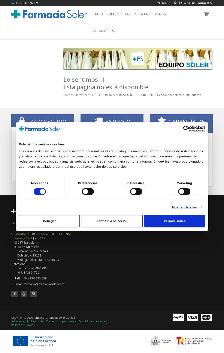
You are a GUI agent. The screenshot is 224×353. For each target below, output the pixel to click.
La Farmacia (103, 31)
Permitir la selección (112, 221)
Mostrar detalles (184, 207)
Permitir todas (174, 221)
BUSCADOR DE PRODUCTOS (139, 95)
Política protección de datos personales (51, 321)
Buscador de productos (193, 3)
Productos (119, 14)
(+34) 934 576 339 (27, 3)
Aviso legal (17, 321)
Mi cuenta (163, 3)
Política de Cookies (22, 325)
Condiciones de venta (92, 321)
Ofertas (142, 14)
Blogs (160, 14)
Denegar (49, 221)
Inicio (97, 14)
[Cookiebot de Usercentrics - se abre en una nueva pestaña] (186, 128)
